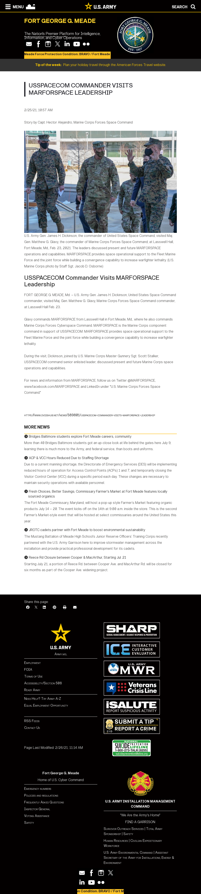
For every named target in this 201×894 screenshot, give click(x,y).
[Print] (64, 607)
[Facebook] (27, 607)
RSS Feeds (31, 721)
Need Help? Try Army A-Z (42, 699)
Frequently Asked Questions (44, 802)
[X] (36, 607)
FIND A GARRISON (140, 822)
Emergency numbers (37, 789)
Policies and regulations (41, 795)
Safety (29, 823)
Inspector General (37, 809)
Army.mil (60, 654)
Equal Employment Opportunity (46, 705)
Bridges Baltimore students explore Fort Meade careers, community (80, 436)
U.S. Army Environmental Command (128, 852)
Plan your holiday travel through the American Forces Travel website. (100, 65)
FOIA (28, 670)
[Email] (74, 607)
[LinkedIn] (44, 607)
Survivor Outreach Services (124, 829)
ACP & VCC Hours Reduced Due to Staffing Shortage (69, 458)
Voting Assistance (36, 816)
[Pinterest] (54, 607)
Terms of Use (33, 676)
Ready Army (32, 690)
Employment (32, 663)
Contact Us (32, 728)
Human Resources (116, 841)
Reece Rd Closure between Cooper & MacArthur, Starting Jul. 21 (77, 557)
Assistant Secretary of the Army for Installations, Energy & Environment (139, 857)
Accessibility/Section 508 (43, 683)
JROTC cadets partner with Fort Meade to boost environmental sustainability (87, 530)
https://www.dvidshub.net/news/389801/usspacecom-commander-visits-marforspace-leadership (89, 415)
